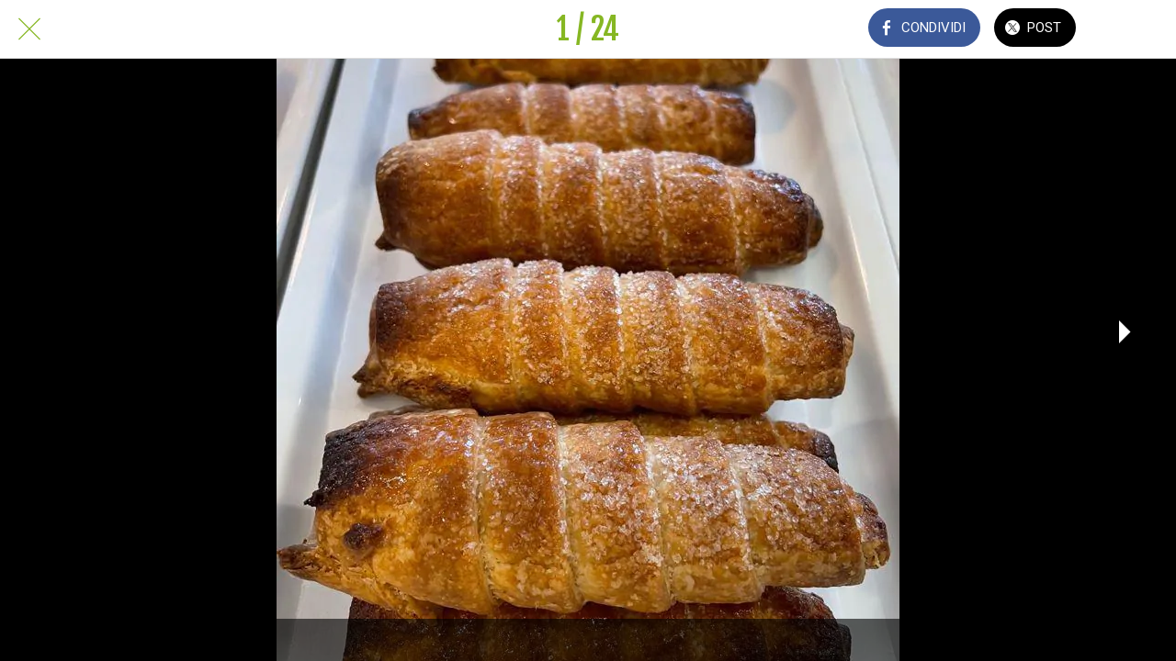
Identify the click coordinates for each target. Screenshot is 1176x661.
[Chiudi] (29, 29)
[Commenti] (1128, 29)
